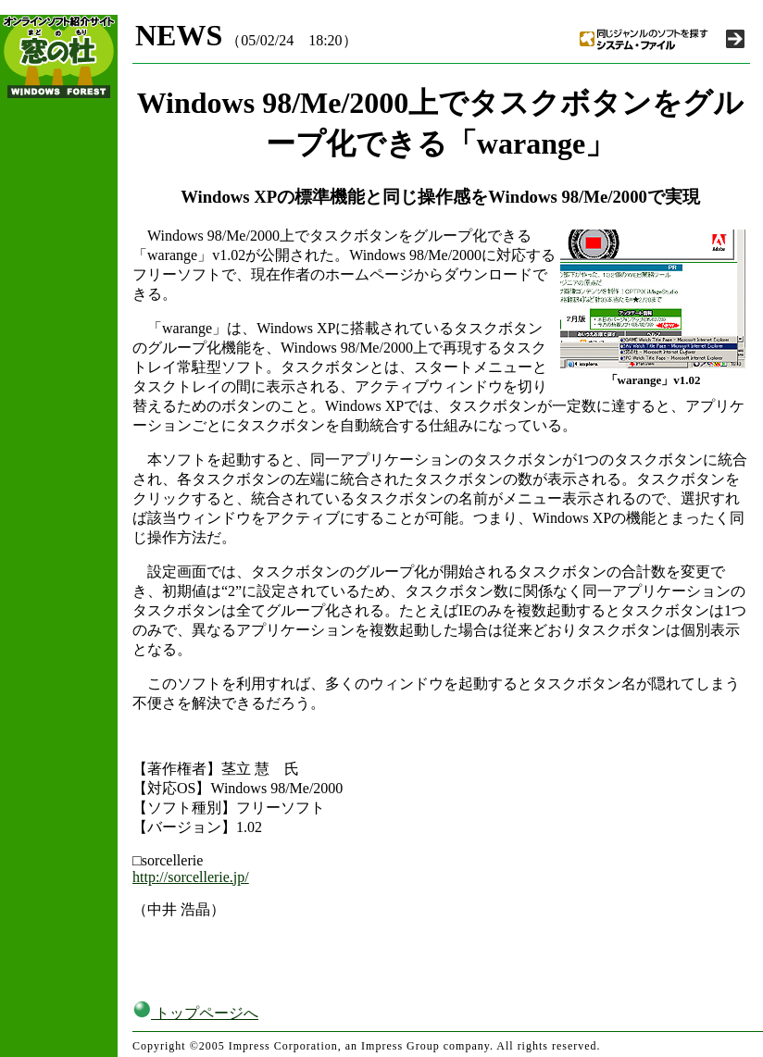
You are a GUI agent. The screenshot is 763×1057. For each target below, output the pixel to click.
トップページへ (195, 1013)
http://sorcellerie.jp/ (190, 877)
